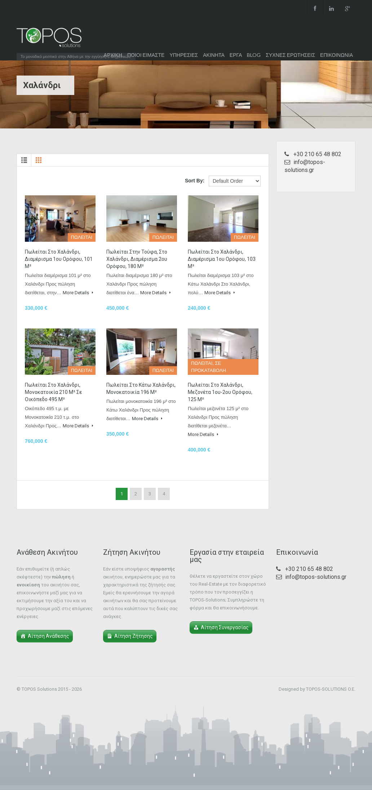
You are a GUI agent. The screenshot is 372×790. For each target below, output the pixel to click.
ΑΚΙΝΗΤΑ (214, 55)
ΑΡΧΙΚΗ (113, 55)
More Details (78, 292)
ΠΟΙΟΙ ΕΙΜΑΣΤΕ (145, 55)
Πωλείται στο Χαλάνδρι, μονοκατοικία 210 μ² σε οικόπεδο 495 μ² (53, 392)
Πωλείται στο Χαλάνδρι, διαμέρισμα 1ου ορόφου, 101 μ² (59, 259)
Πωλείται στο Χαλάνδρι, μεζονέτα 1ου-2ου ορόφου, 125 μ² (220, 392)
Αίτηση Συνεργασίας (225, 627)
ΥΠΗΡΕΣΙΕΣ (183, 55)
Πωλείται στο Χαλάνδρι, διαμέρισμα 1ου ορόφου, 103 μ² (222, 259)
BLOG (254, 55)
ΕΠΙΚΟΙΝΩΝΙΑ (336, 55)
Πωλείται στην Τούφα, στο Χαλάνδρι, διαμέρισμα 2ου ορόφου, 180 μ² (136, 259)
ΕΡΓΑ (236, 55)
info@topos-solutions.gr (315, 576)
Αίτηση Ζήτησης (133, 636)
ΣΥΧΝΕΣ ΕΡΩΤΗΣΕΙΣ (290, 55)
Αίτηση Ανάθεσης (48, 636)
